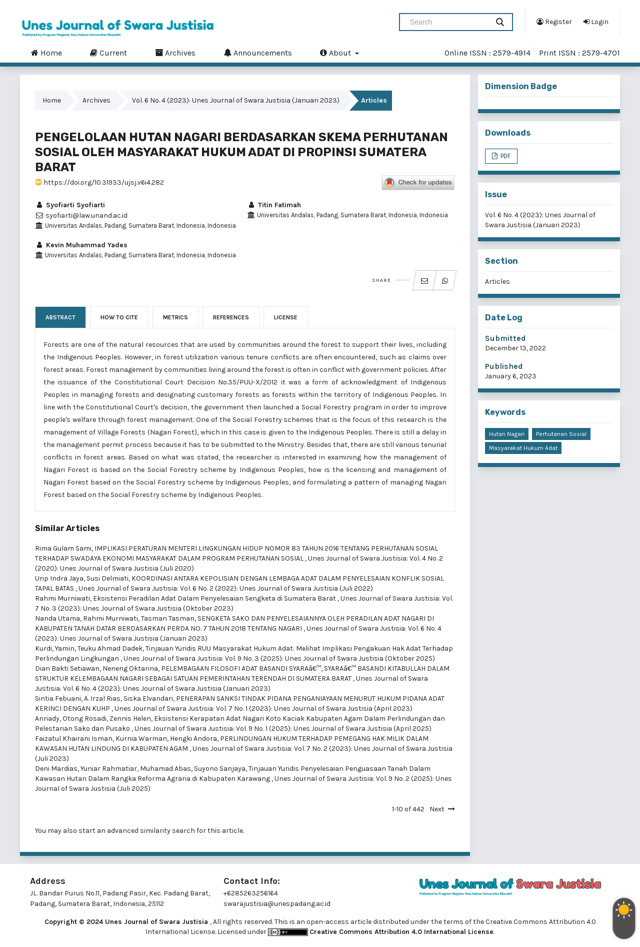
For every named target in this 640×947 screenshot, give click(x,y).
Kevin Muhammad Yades (81, 245)
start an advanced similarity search (136, 830)
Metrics (175, 317)
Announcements (258, 53)
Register (554, 22)
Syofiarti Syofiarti (70, 205)
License (286, 317)
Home (46, 53)
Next (437, 809)
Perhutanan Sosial (561, 433)
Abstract (61, 317)
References (231, 317)
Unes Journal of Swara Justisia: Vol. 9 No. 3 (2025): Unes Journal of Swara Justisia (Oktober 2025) (279, 658)
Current (108, 53)
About (336, 53)
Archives (175, 53)
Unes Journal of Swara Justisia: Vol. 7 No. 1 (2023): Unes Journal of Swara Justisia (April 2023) (263, 708)
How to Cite (119, 317)
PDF (504, 156)
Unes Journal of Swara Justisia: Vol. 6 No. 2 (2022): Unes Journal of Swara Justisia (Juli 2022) (225, 588)
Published (504, 366)
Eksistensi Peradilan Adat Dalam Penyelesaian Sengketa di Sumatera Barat (215, 598)
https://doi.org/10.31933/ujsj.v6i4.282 (99, 182)
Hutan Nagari (506, 433)
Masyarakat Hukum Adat (523, 447)
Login (596, 22)
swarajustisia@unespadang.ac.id (277, 903)
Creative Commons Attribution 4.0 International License (402, 931)
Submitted (505, 338)
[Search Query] (448, 22)
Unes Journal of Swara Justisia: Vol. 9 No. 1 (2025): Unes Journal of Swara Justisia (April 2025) (283, 728)
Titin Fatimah (274, 205)
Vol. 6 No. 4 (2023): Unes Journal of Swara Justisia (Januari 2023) (236, 100)
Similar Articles (67, 528)
